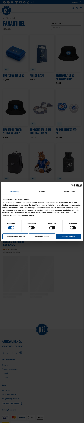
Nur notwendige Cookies (15, 236)
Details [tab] (42, 192)
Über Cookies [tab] (69, 192)
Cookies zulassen (68, 236)
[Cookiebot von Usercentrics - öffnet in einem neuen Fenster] (72, 185)
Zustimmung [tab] (14, 192)
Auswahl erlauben (42, 236)
